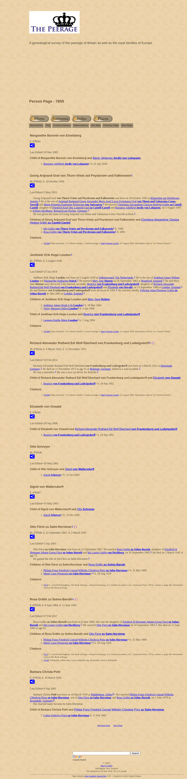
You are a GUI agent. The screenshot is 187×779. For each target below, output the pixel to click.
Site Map (95, 125)
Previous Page (111, 125)
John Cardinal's (90, 776)
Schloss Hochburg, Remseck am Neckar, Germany (60, 210)
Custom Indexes (61, 125)
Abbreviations (80, 125)
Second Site (101, 776)
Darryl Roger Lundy (110, 243)
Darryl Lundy (106, 765)
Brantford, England (151, 280)
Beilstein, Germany (100, 369)
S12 (46, 585)
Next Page (126, 125)
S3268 (47, 243)
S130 (46, 660)
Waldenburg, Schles (101, 694)
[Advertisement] (106, 73)
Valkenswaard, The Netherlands (116, 277)
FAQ (48, 125)
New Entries (36, 125)
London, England (171, 287)
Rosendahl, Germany (41, 700)
